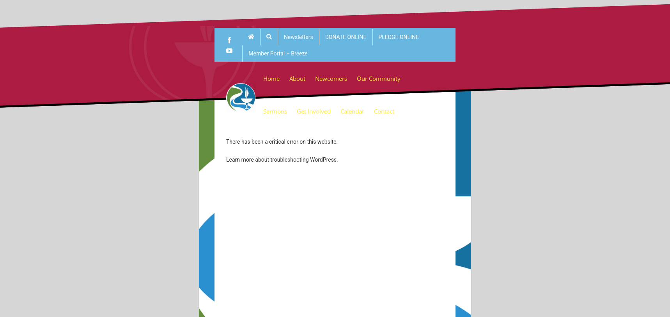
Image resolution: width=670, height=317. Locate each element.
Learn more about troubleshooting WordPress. (282, 160)
